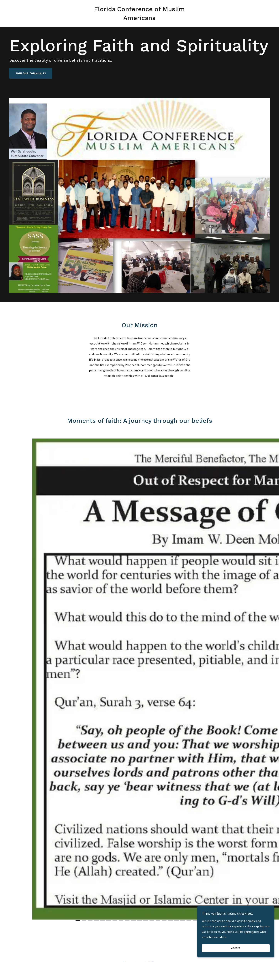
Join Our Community (30, 73)
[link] (139, 19)
